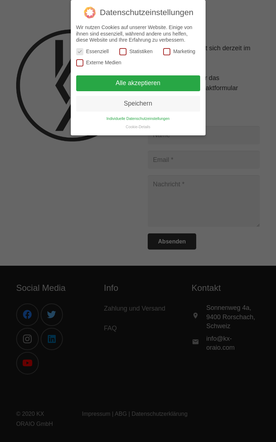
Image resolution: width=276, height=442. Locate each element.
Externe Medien (98, 62)
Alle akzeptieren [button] (138, 83)
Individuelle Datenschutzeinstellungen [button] (138, 118)
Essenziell (92, 51)
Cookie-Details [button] (138, 127)
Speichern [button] (138, 103)
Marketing (179, 51)
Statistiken (136, 51)
